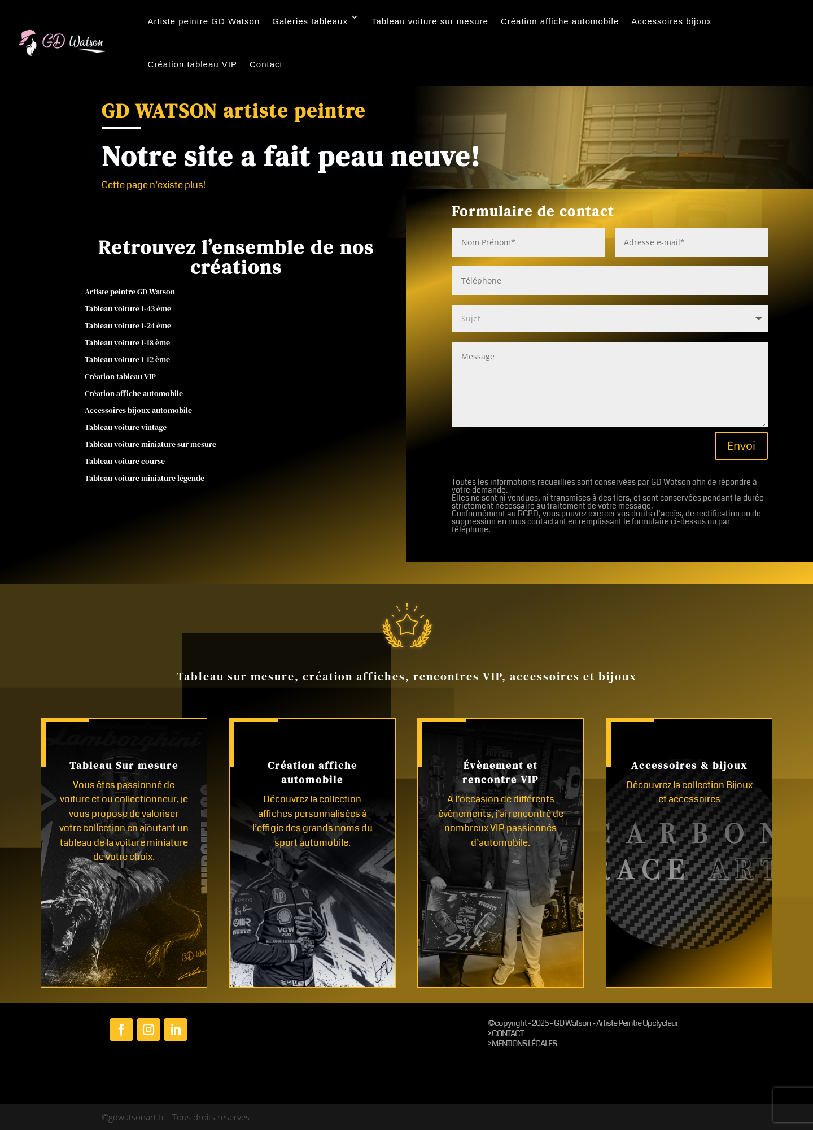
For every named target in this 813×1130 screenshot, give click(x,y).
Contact (266, 64)
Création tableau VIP (192, 64)
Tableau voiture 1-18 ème (127, 343)
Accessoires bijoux (671, 21)
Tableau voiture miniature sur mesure (150, 445)
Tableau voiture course (125, 462)
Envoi (741, 445)
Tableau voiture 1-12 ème (127, 360)
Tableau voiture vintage (126, 428)
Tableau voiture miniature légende (144, 479)
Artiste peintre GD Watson (204, 21)
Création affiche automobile (560, 21)
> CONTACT (505, 1033)
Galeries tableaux (310, 21)
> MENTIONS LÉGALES (522, 1043)
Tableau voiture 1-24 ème (128, 326)
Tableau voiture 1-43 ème (128, 309)
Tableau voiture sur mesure (429, 21)
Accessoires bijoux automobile (138, 411)
